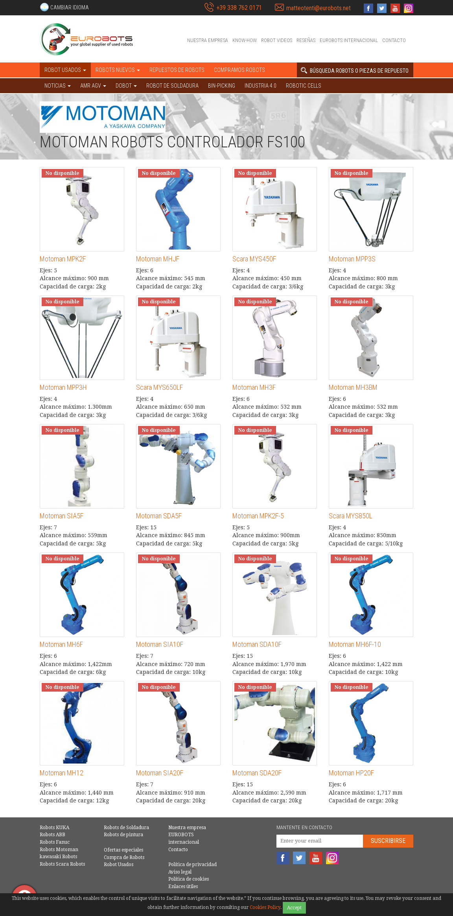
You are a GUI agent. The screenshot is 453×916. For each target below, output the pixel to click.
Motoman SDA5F (159, 516)
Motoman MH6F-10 (355, 644)
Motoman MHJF (157, 259)
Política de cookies (188, 879)
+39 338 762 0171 (239, 7)
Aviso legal (180, 872)
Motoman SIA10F (159, 644)
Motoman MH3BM (353, 387)
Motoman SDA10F (257, 644)
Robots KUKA (54, 827)
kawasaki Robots (58, 856)
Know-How (244, 40)
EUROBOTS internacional (349, 40)
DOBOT (126, 86)
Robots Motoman (59, 849)
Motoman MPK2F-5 (258, 516)
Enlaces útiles (183, 886)
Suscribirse (388, 840)
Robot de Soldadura (172, 86)
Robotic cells (303, 86)
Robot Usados (118, 864)
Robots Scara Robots (62, 864)
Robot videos (276, 40)
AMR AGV (93, 86)
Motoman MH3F (254, 387)
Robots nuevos (118, 70)
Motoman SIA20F (159, 773)
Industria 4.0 (260, 86)
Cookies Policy (265, 907)
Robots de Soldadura (126, 827)
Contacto (394, 40)
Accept (294, 907)
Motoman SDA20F (257, 773)
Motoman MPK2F (63, 259)
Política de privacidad (192, 864)
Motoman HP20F (351, 773)
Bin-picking (221, 86)
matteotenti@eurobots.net (318, 8)
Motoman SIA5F (61, 516)
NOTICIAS (57, 86)
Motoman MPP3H (63, 387)
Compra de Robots (124, 857)
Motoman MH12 (61, 773)
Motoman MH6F (61, 644)
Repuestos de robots (176, 70)
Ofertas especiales (123, 850)
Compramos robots (239, 70)
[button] (64, 7)
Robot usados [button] (65, 70)
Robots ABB (52, 834)
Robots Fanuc (55, 842)
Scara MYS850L (350, 516)
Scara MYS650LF (159, 387)
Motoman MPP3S (352, 259)
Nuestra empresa (207, 40)
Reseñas (305, 40)
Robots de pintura (123, 834)
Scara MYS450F (254, 259)
